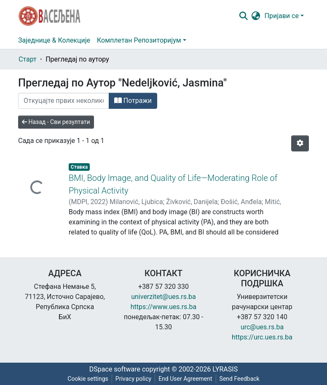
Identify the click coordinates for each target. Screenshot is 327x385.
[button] (256, 16)
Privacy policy (133, 378)
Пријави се (282, 16)
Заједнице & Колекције (54, 40)
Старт (28, 59)
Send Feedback (240, 378)
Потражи (133, 101)
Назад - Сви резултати (56, 121)
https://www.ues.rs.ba (164, 307)
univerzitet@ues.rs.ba (163, 297)
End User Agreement (185, 378)
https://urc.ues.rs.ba (262, 337)
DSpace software (114, 369)
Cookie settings (87, 378)
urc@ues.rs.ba (262, 327)
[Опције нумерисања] (300, 143)
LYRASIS (225, 369)
